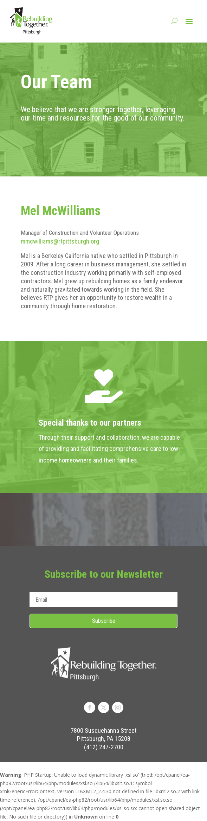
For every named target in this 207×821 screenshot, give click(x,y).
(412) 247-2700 (103, 747)
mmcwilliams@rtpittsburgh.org (60, 241)
